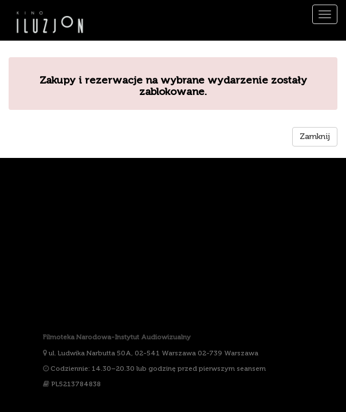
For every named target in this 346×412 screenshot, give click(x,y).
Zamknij (315, 136)
